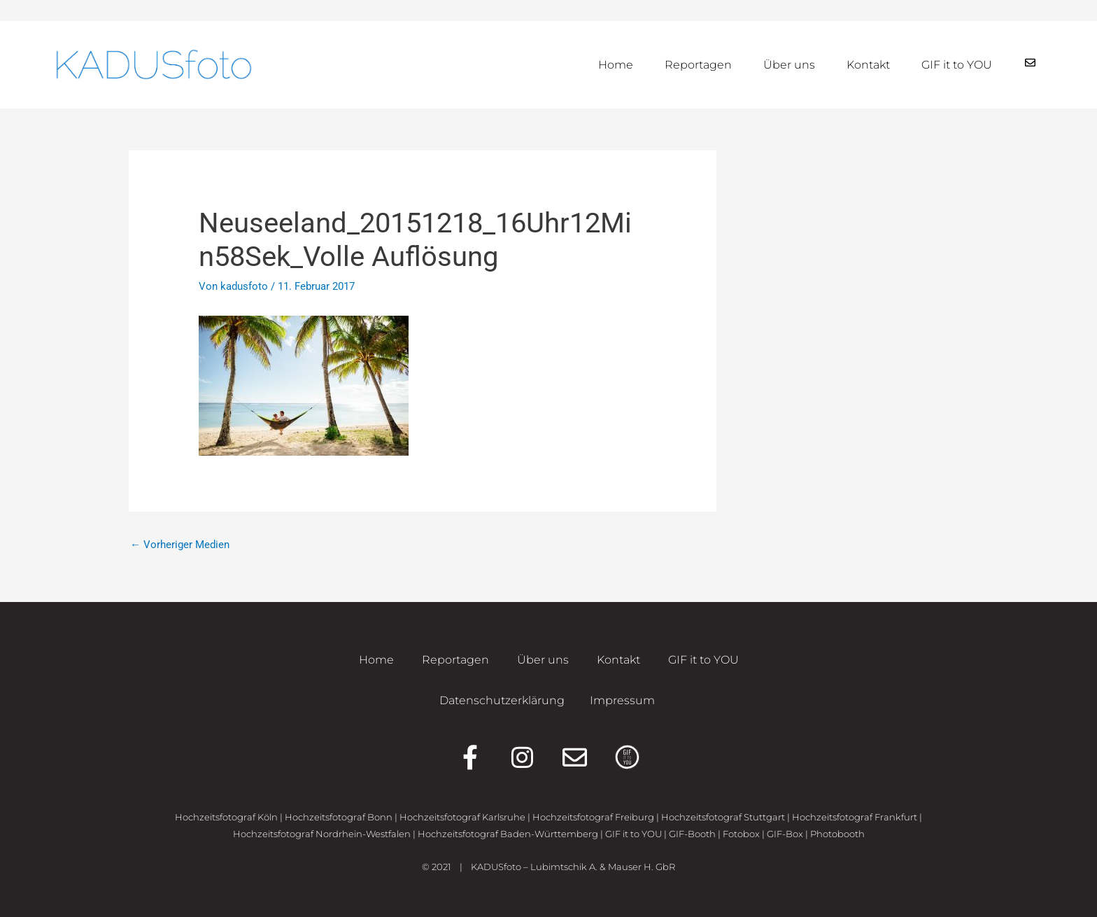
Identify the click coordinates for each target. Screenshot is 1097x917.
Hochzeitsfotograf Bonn (338, 816)
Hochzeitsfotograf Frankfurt (854, 816)
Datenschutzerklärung (502, 700)
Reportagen (698, 64)
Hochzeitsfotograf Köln (226, 816)
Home (615, 64)
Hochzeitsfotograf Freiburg (593, 816)
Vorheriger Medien (179, 544)
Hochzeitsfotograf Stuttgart (723, 816)
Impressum (622, 700)
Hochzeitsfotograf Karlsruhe (462, 816)
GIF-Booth (692, 833)
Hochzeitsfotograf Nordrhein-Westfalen (322, 833)
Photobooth (837, 833)
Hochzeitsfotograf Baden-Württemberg (508, 833)
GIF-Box (785, 833)
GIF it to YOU (956, 64)
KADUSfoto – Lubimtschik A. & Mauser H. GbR (573, 866)
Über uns (789, 64)
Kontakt (868, 64)
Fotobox (741, 833)
